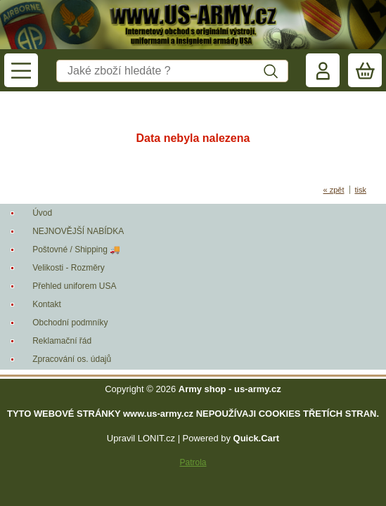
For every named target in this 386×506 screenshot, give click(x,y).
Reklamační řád (61, 341)
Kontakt (46, 304)
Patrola (192, 462)
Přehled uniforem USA (74, 286)
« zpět (334, 190)
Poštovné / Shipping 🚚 (76, 249)
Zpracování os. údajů (71, 359)
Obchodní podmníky (70, 322)
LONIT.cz (156, 438)
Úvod (42, 213)
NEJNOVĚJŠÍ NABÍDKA (78, 231)
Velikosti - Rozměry (68, 268)
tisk (361, 190)
